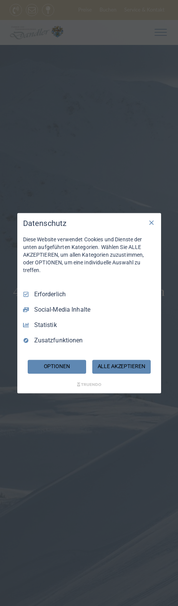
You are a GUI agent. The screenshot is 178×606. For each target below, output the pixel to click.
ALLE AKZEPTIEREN (121, 366)
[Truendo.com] (89, 384)
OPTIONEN (57, 366)
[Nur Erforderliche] (151, 222)
